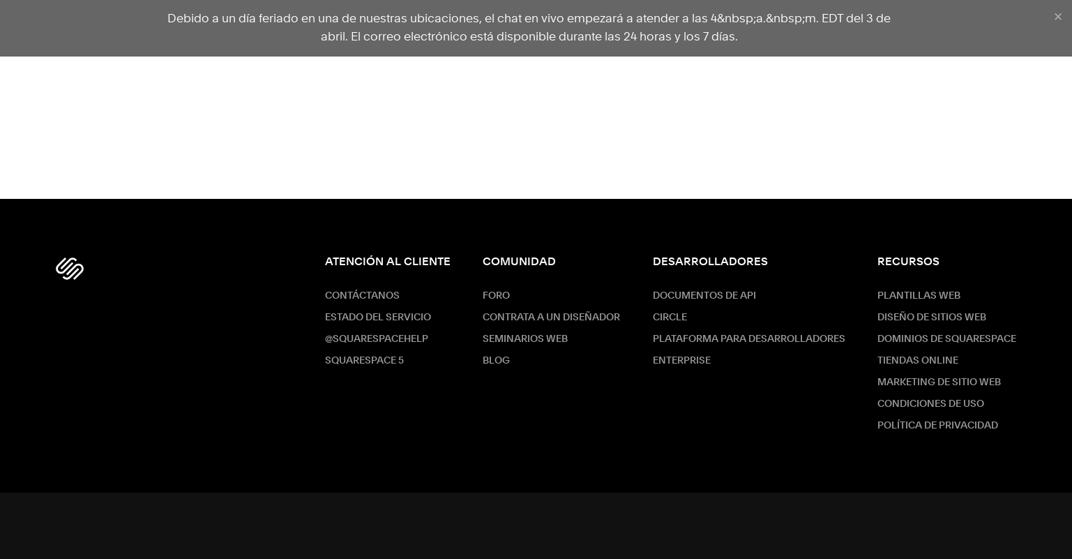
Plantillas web (918, 296)
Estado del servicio (378, 317)
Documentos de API (704, 296)
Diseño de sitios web (931, 317)
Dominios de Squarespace (946, 339)
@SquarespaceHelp (376, 339)
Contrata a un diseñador (551, 317)
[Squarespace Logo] (70, 269)
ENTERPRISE (682, 361)
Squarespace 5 (364, 361)
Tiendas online (917, 361)
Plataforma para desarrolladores (749, 339)
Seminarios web (525, 339)
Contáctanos (362, 296)
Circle (670, 317)
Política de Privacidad (937, 426)
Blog (496, 361)
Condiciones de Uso (930, 404)
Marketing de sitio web (939, 382)
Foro (496, 296)
